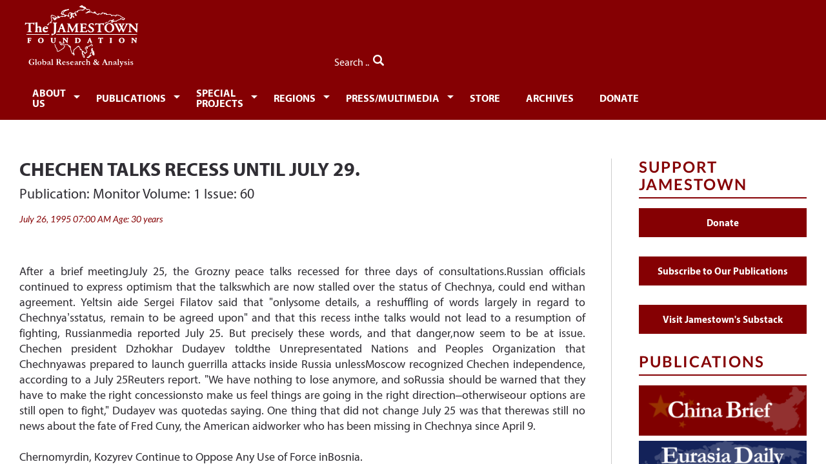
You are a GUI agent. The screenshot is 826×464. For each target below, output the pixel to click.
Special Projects (273, 95)
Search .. (779, 59)
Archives (651, 95)
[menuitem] (61, 94)
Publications (155, 95)
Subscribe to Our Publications (723, 263)
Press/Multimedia (482, 95)
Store (582, 95)
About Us (59, 95)
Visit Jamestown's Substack (723, 311)
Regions (376, 95)
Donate (725, 95)
